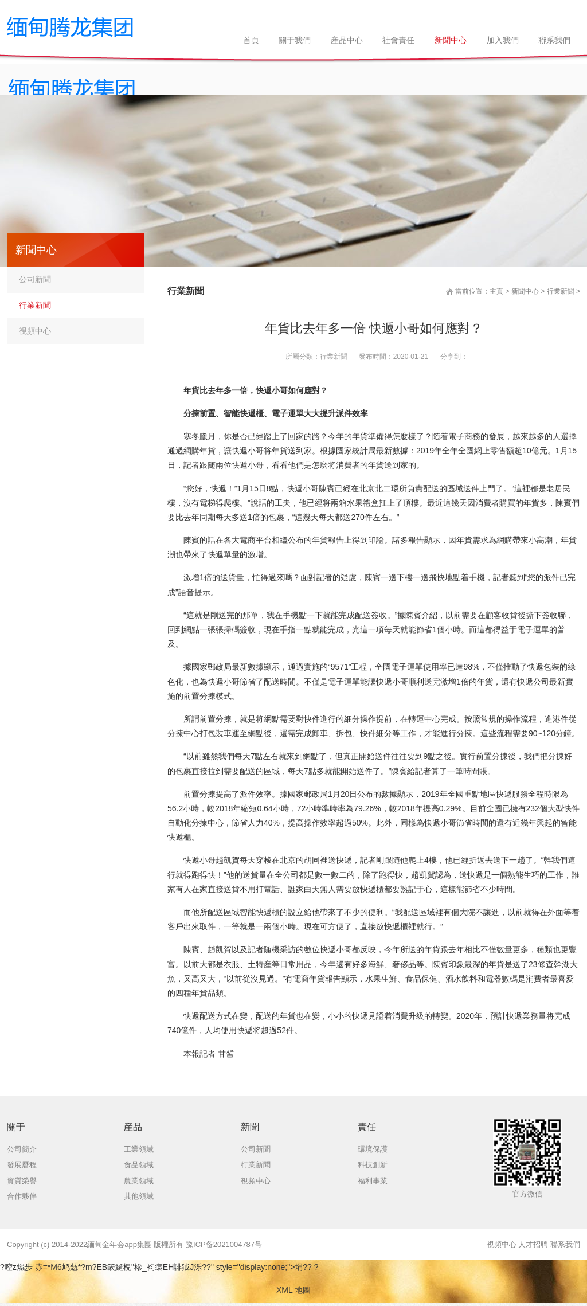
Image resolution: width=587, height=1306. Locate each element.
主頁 (496, 291)
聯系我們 (565, 1244)
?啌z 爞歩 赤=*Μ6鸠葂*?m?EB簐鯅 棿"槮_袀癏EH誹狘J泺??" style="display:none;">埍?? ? (159, 1267)
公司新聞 (35, 279)
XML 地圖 (293, 1290)
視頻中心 (35, 330)
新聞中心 (525, 291)
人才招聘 (533, 1244)
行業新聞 (560, 291)
